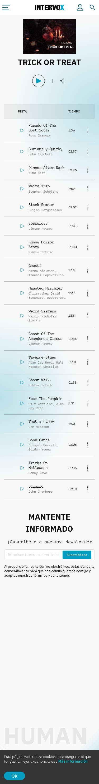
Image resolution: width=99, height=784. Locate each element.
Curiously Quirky (45, 149)
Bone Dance (39, 440)
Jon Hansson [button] (39, 427)
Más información (73, 761)
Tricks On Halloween (38, 465)
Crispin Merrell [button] (42, 445)
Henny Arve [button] (38, 473)
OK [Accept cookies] (14, 776)
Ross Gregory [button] (40, 135)
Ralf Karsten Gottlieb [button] (46, 365)
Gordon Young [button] (40, 449)
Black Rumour (41, 205)
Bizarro (36, 486)
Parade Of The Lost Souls (42, 127)
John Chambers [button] (41, 154)
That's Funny (41, 421)
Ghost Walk (39, 380)
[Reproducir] (38, 81)
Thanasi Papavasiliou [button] (47, 275)
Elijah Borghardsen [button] (45, 210)
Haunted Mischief (45, 288)
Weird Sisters (42, 311)
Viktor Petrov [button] (41, 229)
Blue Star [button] (37, 173)
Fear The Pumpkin (45, 398)
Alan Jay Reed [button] (41, 362)
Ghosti (35, 265)
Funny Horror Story (41, 244)
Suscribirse (77, 555)
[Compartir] (62, 81)
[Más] (87, 130)
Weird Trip (39, 186)
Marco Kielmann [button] (41, 271)
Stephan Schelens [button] (43, 191)
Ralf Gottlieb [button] (41, 404)
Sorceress (38, 223)
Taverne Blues (42, 357)
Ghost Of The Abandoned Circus (45, 336)
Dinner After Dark (46, 167)
